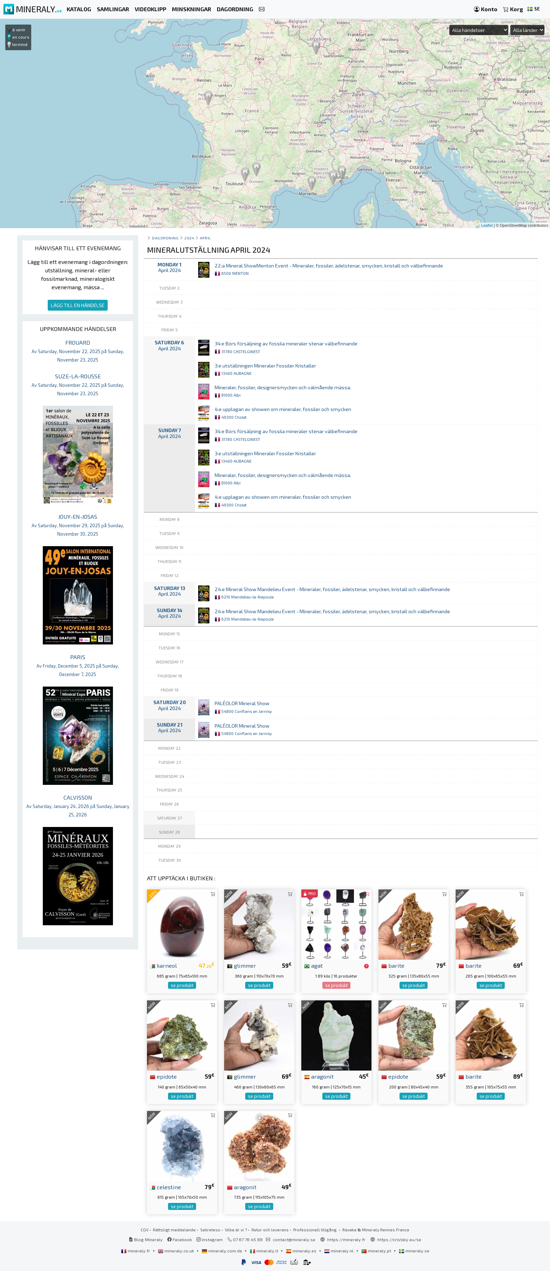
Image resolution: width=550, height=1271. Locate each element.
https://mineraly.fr (346, 1239)
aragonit (319, 1076)
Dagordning (165, 238)
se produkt (182, 985)
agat (313, 965)
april (205, 238)
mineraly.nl (339, 1250)
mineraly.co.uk (176, 1250)
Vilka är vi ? (236, 1229)
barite (392, 965)
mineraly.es (301, 1250)
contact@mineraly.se (294, 1239)
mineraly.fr (136, 1250)
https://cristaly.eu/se (399, 1239)
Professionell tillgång (315, 1229)
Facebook (179, 1239)
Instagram (209, 1239)
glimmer (241, 965)
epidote (163, 1076)
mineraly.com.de (222, 1250)
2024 (189, 238)
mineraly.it (264, 1250)
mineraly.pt (376, 1250)
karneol (163, 965)
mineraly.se (414, 1250)
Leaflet (487, 225)
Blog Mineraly (146, 1239)
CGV (144, 1229)
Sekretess (210, 1229)
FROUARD (78, 351)
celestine (165, 1186)
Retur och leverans (270, 1229)
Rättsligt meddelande (174, 1229)
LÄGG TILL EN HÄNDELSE (78, 305)
